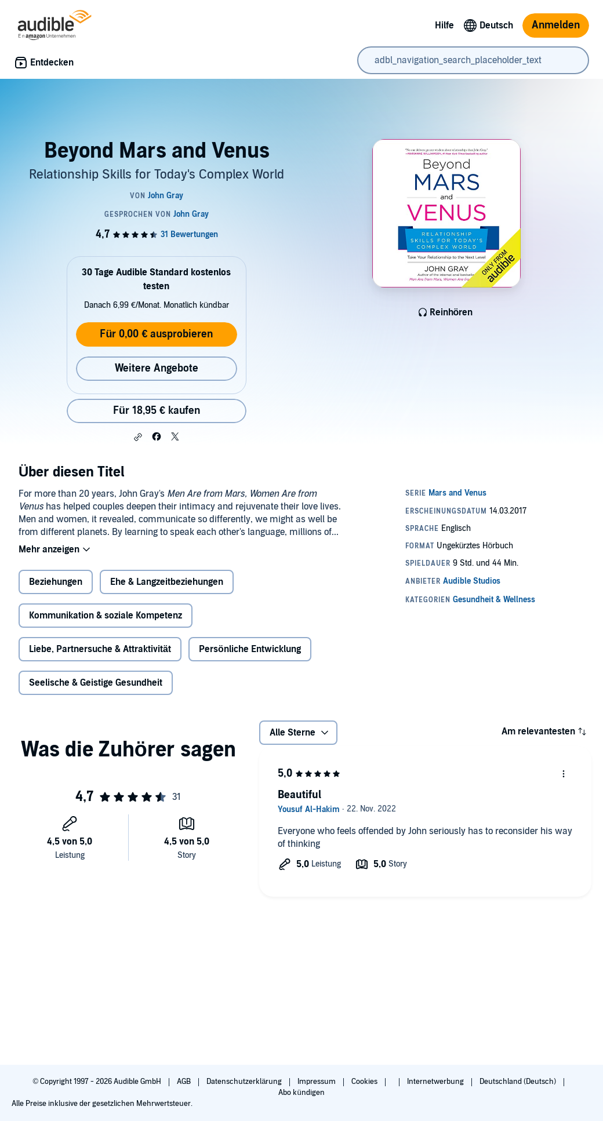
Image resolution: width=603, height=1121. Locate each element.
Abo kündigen (301, 1092)
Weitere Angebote (156, 368)
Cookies (365, 1081)
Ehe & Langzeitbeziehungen (166, 582)
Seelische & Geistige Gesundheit (95, 683)
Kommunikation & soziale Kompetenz (105, 615)
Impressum (317, 1081)
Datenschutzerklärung (245, 1081)
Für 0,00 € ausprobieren (156, 334)
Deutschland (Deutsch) (519, 1081)
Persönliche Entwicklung (250, 649)
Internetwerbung (436, 1081)
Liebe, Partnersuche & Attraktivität (100, 649)
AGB (184, 1081)
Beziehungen (55, 582)
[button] (138, 437)
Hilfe (444, 25)
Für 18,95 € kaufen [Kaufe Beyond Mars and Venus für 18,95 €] (156, 411)
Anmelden (556, 25)
